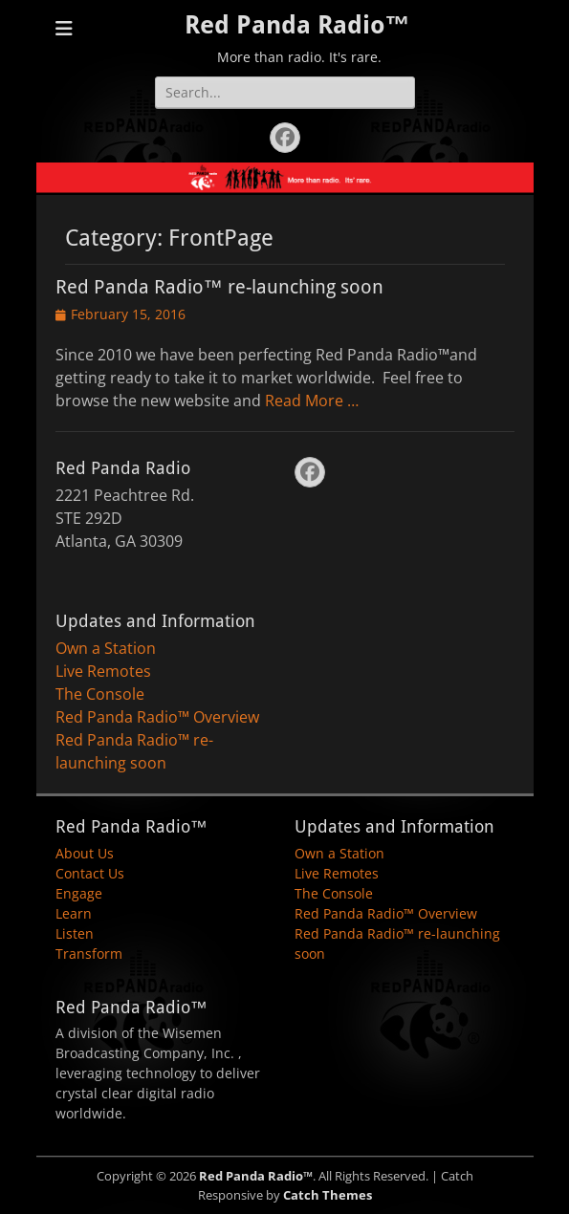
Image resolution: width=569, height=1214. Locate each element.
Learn (73, 913)
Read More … (312, 400)
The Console (99, 694)
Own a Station (105, 648)
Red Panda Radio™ (297, 25)
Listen (74, 933)
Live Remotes (103, 671)
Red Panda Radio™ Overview (157, 716)
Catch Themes (327, 1194)
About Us (84, 853)
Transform (88, 953)
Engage (78, 893)
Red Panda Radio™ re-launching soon (219, 286)
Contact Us (89, 873)
